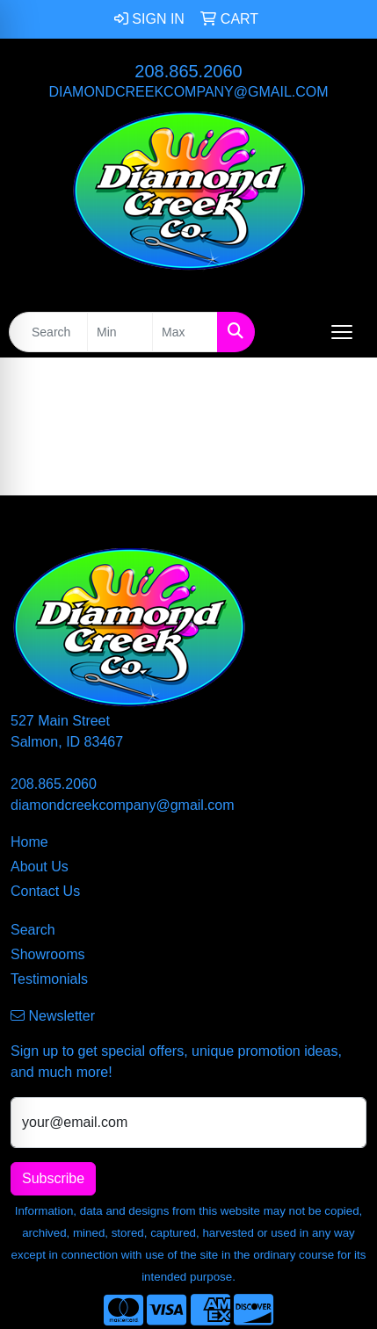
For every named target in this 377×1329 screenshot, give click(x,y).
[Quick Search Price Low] (120, 332)
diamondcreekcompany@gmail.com (188, 91)
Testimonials (49, 978)
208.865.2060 (188, 71)
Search (33, 929)
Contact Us (45, 891)
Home (29, 841)
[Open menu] (341, 332)
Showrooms (47, 954)
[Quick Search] (48, 332)
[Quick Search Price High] (185, 332)
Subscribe (53, 1178)
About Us (40, 866)
